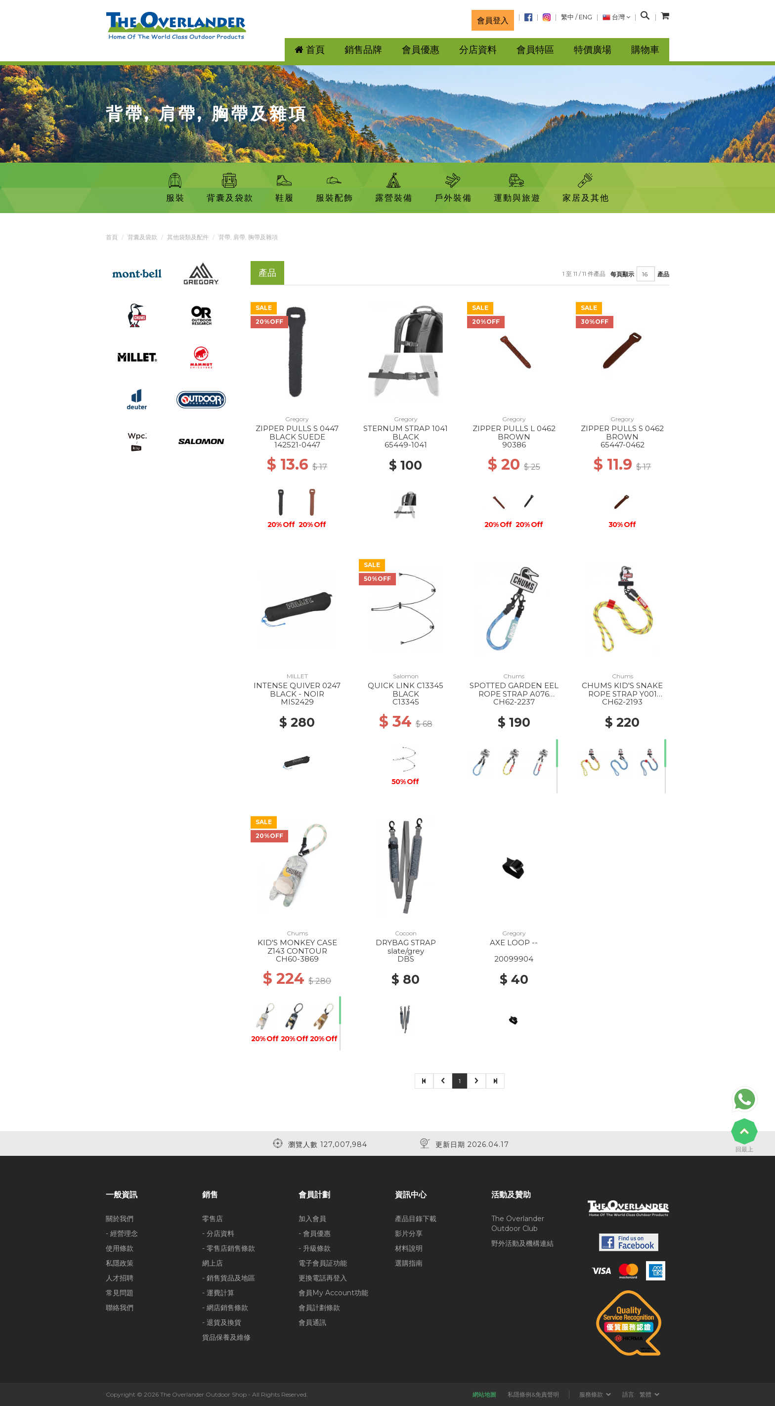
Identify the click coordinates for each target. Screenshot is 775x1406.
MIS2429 (297, 701)
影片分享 (409, 1233)
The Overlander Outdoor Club (517, 1223)
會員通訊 (312, 1322)
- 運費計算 (218, 1292)
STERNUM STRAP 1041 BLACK (405, 432)
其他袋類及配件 (188, 237)
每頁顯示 (622, 274)
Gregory (297, 419)
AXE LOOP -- (514, 942)
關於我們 (119, 1218)
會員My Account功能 (333, 1292)
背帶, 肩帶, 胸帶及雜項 (248, 237)
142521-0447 (297, 444)
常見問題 (119, 1292)
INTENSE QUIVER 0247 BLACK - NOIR (297, 690)
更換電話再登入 (323, 1278)
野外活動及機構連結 (522, 1243)
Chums (513, 676)
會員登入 (493, 20)
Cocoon (406, 933)
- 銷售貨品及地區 (228, 1278)
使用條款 (119, 1248)
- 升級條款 (315, 1248)
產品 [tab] (267, 272)
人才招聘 (119, 1278)
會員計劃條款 (319, 1307)
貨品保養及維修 (226, 1337)
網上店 (212, 1263)
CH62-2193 (622, 701)
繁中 (567, 17)
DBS (405, 959)
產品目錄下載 (415, 1218)
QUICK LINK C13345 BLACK (405, 690)
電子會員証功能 (323, 1263)
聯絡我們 (119, 1307)
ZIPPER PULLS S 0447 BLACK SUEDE (297, 432)
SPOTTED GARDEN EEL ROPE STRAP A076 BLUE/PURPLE (514, 693)
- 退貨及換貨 (221, 1322)
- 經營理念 (122, 1233)
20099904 (513, 959)
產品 (663, 274)
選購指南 (409, 1263)
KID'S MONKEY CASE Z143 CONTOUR (297, 947)
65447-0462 (623, 444)
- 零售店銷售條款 (228, 1248)
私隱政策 (119, 1263)
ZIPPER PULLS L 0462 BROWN (514, 432)
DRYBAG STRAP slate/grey (406, 947)
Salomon (406, 676)
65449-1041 (406, 444)
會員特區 (535, 49)
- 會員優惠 (315, 1233)
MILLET (297, 676)
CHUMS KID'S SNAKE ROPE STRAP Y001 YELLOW (622, 693)
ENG (585, 17)
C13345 (405, 701)
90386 (514, 444)
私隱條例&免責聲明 (533, 1394)
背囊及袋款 (142, 237)
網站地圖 (484, 1394)
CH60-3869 (297, 959)
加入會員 (312, 1218)
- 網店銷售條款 (225, 1307)
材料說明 (409, 1248)
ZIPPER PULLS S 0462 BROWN (622, 432)
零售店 (212, 1218)
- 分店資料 (218, 1233)
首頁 (112, 237)
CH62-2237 (514, 701)
